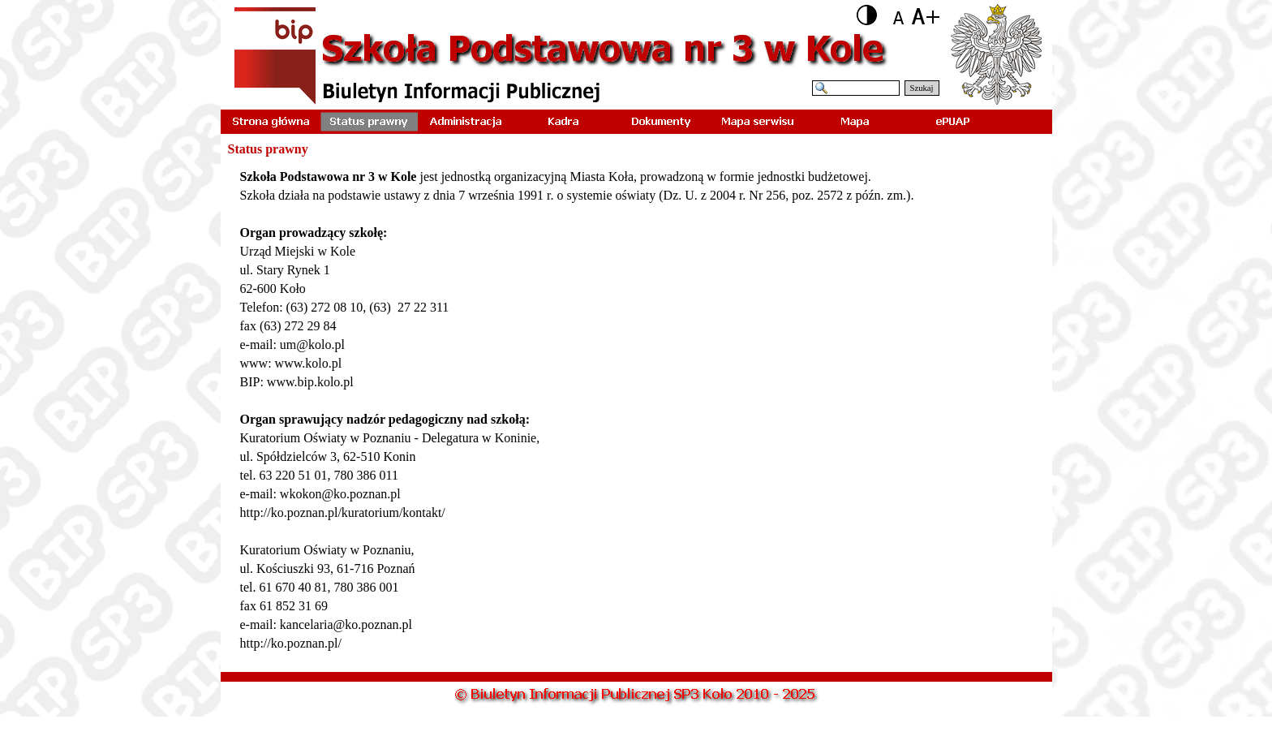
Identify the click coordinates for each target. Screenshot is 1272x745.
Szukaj (922, 88)
